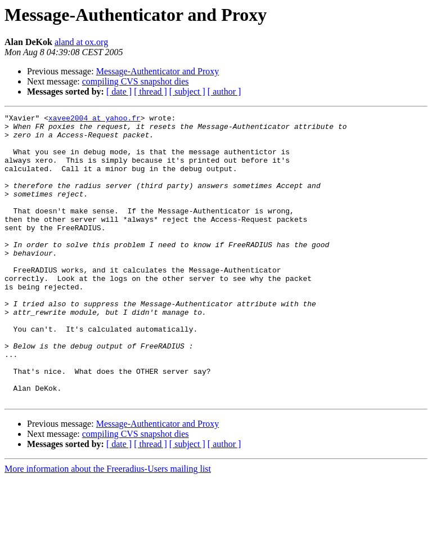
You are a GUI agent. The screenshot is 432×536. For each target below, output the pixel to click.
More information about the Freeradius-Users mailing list (107, 526)
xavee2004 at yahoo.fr (94, 119)
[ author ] (224, 91)
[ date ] (119, 91)
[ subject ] (187, 91)
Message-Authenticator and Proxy (157, 71)
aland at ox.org (81, 42)
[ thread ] (150, 91)
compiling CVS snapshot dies (135, 81)
